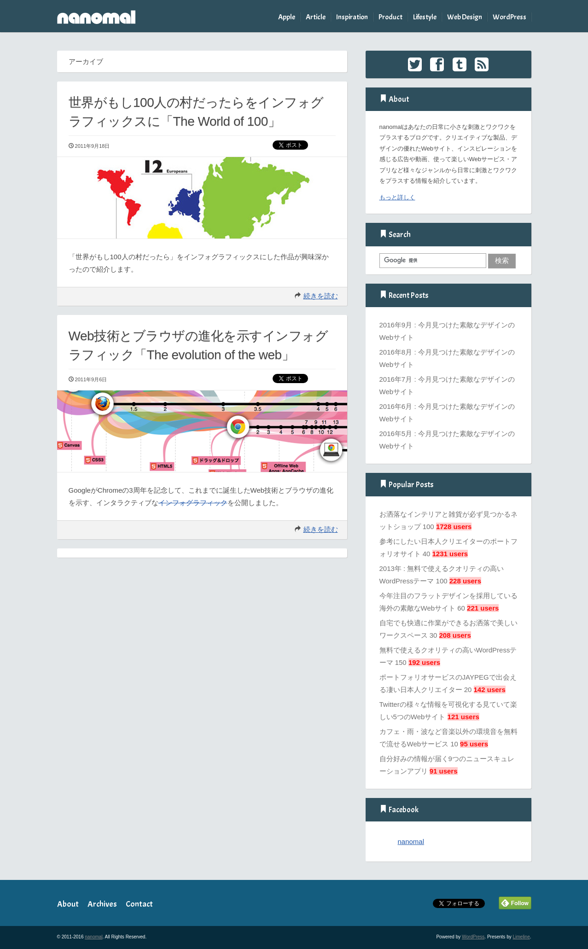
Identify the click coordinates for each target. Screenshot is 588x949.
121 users (463, 717)
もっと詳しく (397, 197)
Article (316, 17)
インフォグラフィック (192, 503)
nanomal (411, 841)
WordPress (509, 17)
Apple (286, 17)
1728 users (454, 526)
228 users (465, 581)
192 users (424, 662)
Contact (139, 904)
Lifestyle (425, 17)
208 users (455, 635)
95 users (474, 744)
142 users (490, 689)
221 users (483, 608)
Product (390, 17)
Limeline (521, 936)
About (68, 904)
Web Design (464, 17)
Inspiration (352, 17)
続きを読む (320, 296)
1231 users (450, 554)
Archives (102, 904)
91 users (444, 771)
